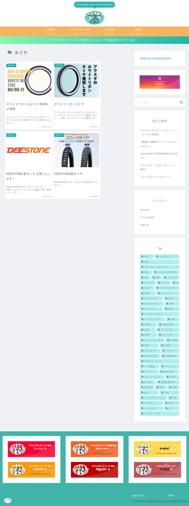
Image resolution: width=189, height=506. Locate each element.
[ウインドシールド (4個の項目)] (167, 288)
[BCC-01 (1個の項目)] (147, 387)
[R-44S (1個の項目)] (170, 345)
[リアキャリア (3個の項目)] (151, 298)
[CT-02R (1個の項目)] (173, 340)
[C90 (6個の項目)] (156, 277)
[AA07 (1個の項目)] (149, 345)
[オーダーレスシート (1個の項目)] (160, 361)
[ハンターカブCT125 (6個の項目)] (166, 272)
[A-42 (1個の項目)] (149, 392)
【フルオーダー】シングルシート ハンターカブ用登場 (159, 132)
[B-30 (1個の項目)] (174, 398)
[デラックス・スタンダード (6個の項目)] (160, 267)
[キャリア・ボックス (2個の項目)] (160, 314)
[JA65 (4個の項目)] (148, 293)
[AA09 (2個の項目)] (148, 335)
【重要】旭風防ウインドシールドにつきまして (158, 144)
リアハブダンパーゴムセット (155, 177)
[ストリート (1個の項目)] (170, 351)
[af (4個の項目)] (176, 282)
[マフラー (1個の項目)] (149, 372)
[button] (181, 102)
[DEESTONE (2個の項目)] (169, 324)
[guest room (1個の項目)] (169, 372)
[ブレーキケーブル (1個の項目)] (160, 413)
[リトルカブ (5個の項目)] (171, 277)
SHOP (171, 495)
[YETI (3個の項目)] (172, 298)
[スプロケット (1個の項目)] (151, 403)
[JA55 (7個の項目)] (160, 262)
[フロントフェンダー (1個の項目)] (152, 340)
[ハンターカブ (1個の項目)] (151, 408)
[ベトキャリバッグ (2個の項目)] (152, 319)
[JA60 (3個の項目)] (172, 304)
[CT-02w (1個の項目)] (148, 382)
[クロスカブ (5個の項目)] (148, 282)
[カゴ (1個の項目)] (172, 408)
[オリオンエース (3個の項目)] (152, 304)
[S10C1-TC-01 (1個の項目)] (150, 356)
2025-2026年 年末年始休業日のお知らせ (158, 155)
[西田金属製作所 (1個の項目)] (168, 382)
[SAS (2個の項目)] (173, 319)
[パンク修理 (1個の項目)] (149, 366)
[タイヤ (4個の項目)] (147, 288)
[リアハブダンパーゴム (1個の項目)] (153, 398)
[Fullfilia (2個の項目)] (148, 324)
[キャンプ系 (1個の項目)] (169, 335)
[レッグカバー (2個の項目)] (168, 330)
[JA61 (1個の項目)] (170, 392)
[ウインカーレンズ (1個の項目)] (152, 377)
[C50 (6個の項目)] (145, 277)
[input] (159, 102)
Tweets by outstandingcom (155, 58)
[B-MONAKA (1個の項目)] (170, 356)
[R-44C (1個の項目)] (172, 377)
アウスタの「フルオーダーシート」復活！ (158, 167)
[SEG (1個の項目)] (161, 387)
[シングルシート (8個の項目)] (167, 256)
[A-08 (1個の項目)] (174, 387)
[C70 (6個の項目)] (146, 272)
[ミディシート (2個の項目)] (151, 309)
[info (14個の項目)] (147, 256)
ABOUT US (138, 495)
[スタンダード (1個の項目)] (150, 351)
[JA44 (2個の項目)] (148, 330)
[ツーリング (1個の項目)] (170, 366)
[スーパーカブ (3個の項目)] (168, 293)
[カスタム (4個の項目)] (164, 282)
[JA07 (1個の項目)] (172, 403)
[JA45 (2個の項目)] (172, 309)
